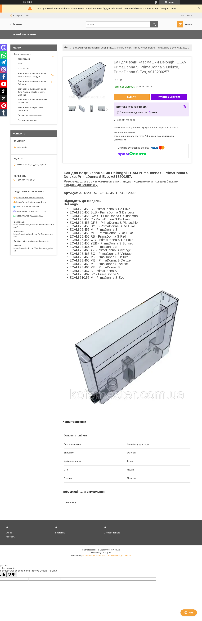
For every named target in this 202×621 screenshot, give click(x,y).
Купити (131, 97)
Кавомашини (24, 59)
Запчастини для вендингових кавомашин (32, 101)
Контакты (10, 537)
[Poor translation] (12, 574)
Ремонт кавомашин (27, 120)
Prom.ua (116, 550)
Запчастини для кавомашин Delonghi (32, 82)
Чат (188, 612)
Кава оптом (23, 68)
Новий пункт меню (25, 34)
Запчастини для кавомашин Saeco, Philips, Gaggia (32, 75)
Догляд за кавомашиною (30, 115)
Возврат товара (112, 533)
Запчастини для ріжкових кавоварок (30, 108)
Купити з (169, 97)
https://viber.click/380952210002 (31, 211)
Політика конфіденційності (119, 555)
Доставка (60, 533)
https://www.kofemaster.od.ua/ (30, 197)
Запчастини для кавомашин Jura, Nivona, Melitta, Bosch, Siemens (32, 92)
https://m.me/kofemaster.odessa (31, 202)
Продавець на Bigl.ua (101, 553)
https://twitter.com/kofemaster (36, 241)
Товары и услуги (22, 54)
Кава (20, 63)
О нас (9, 533)
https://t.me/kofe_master (28, 206)
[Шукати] (154, 24)
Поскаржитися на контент (93, 555)
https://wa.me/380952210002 (30, 216)
